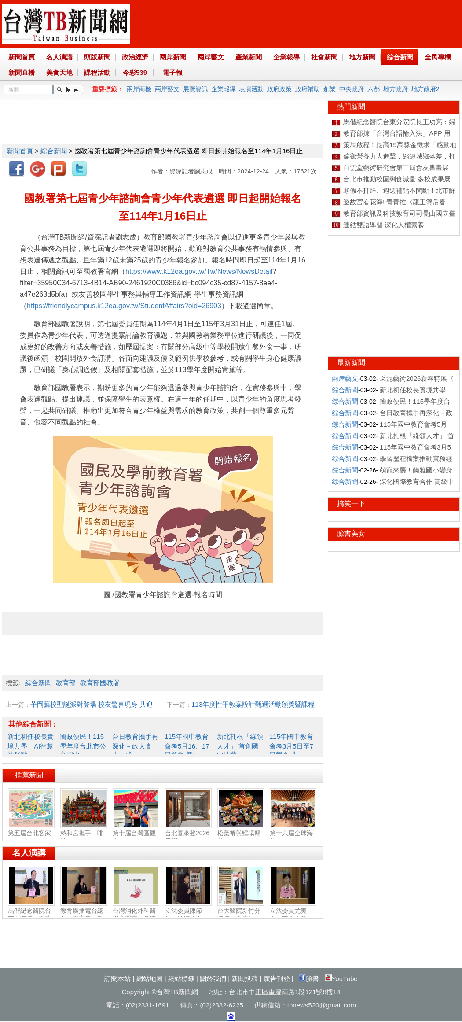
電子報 (173, 72)
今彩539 (135, 72)
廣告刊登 (277, 978)
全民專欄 (438, 57)
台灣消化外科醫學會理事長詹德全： (136, 915)
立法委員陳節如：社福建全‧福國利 (188, 915)
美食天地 (59, 72)
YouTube (341, 978)
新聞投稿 (244, 978)
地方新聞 (362, 57)
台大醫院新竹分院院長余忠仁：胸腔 (240, 915)
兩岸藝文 (211, 57)
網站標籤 (181, 978)
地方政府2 (425, 88)
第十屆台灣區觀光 (136, 834)
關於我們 (213, 978)
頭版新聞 (97, 57)
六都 (373, 88)
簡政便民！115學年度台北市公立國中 (83, 745)
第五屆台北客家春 (31, 834)
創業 (329, 88)
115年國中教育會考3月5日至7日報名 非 (291, 745)
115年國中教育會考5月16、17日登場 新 (187, 745)
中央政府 (351, 88)
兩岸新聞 (173, 57)
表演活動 (251, 88)
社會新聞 (324, 57)
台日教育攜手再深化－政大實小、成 (135, 745)
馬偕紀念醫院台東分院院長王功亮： (31, 915)
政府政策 (279, 88)
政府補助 (307, 88)
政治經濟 (135, 57)
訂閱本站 (117, 978)
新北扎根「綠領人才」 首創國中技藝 (240, 745)
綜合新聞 (400, 57)
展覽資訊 (195, 88)
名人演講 (59, 57)
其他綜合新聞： (33, 724)
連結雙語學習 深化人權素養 (383, 225)
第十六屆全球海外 (293, 834)
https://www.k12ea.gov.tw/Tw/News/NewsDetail (198, 271)
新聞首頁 (21, 57)
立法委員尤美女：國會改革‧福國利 (293, 915)
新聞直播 (21, 72)
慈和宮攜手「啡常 (83, 834)
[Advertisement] (162, 120)
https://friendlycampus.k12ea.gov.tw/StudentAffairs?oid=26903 (124, 306)
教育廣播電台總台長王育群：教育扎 (83, 915)
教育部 (66, 682)
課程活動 (97, 72)
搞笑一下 (351, 503)
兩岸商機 (139, 88)
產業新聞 (248, 57)
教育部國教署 (100, 682)
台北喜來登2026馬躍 (188, 834)
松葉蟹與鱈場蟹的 (240, 834)
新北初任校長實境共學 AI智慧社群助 (30, 745)
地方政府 (395, 88)
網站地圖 (149, 978)
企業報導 (286, 57)
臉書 (309, 978)
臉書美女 (351, 533)
